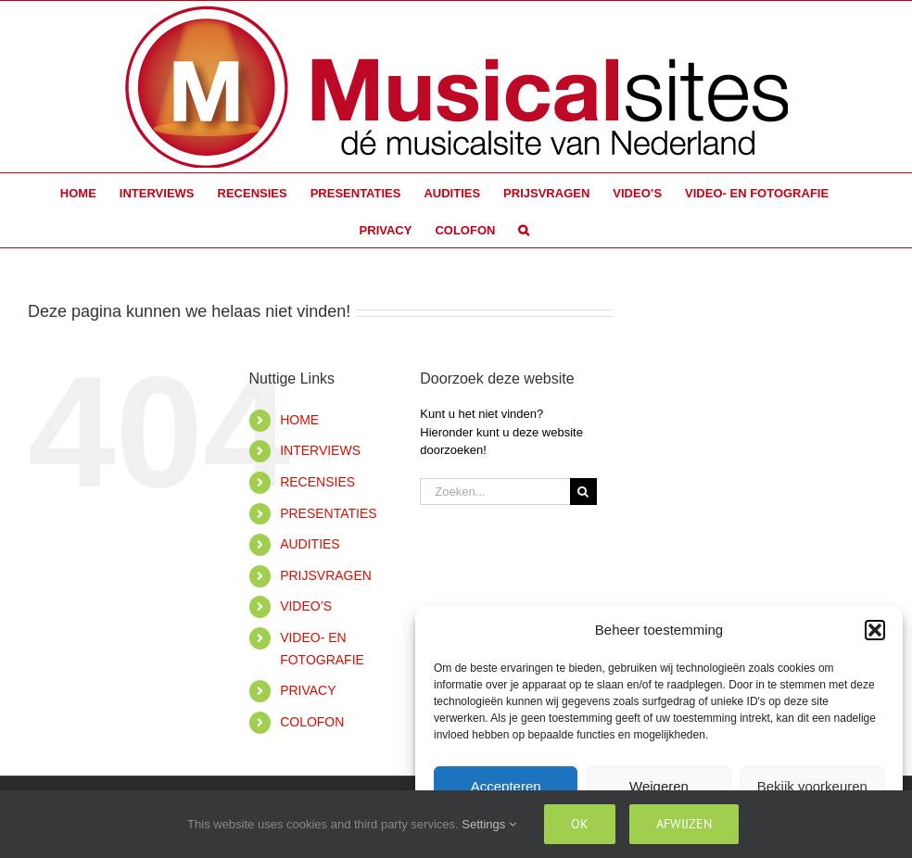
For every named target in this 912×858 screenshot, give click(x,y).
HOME (299, 419)
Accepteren (506, 786)
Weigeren (659, 786)
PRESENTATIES (328, 513)
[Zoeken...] (494, 491)
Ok (580, 823)
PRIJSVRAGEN (326, 575)
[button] (875, 630)
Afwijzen (684, 823)
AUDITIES (310, 543)
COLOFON (312, 721)
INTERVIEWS (320, 450)
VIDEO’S (306, 606)
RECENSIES (317, 481)
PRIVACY (308, 690)
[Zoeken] (583, 491)
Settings (489, 824)
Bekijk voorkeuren (812, 786)
